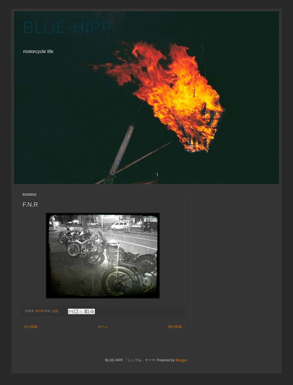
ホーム (103, 327)
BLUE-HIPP (67, 27)
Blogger (181, 360)
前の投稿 (175, 327)
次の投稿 (30, 327)
